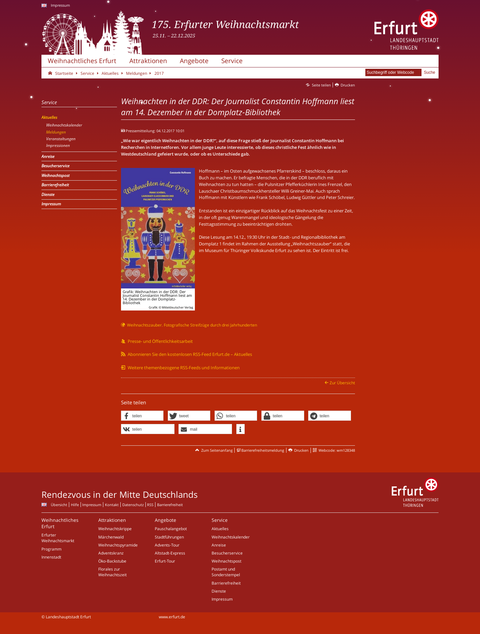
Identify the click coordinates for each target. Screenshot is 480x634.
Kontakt (112, 504)
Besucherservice (227, 553)
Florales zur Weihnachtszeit (112, 572)
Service (232, 60)
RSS (150, 504)
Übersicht (59, 504)
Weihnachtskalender (231, 537)
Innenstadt (51, 557)
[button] (142, 416)
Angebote (194, 60)
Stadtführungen (169, 537)
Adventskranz (111, 553)
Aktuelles (220, 529)
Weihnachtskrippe (115, 529)
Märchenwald (111, 537)
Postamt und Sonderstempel (226, 572)
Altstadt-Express (170, 553)
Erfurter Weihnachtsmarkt (57, 538)
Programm (51, 549)
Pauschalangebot (171, 529)
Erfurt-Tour (165, 561)
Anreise (219, 545)
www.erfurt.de (172, 617)
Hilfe (75, 504)
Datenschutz (133, 504)
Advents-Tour (167, 545)
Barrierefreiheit (170, 504)
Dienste (219, 591)
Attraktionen (148, 60)
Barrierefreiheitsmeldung (262, 450)
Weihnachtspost (226, 561)
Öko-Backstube (112, 561)
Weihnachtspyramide (118, 545)
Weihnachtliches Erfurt (82, 60)
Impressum (60, 5)
